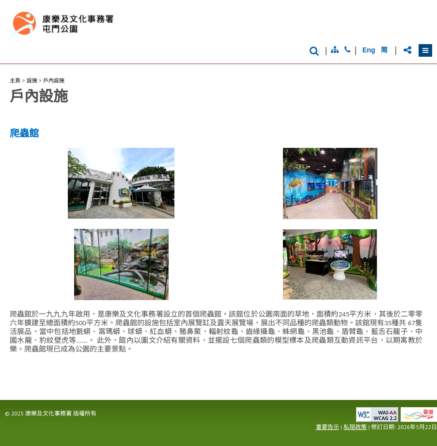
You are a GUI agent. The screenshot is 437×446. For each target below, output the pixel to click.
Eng (368, 50)
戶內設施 (53, 80)
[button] (425, 50)
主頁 (15, 80)
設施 (32, 80)
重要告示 (327, 426)
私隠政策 (355, 426)
